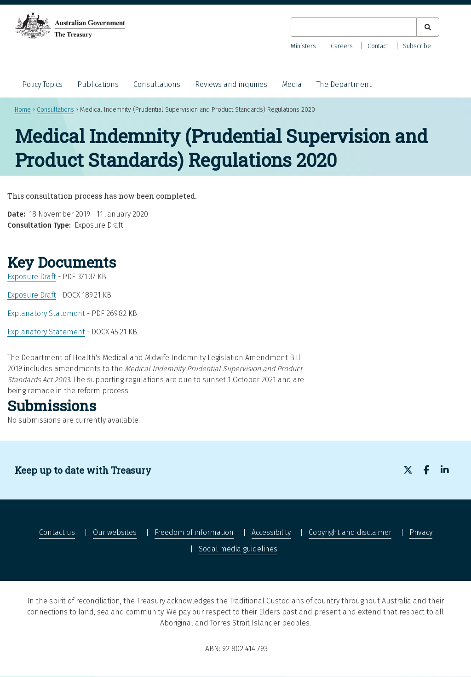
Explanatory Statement (46, 313)
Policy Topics (42, 84)
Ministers (303, 46)
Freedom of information (194, 532)
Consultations (156, 84)
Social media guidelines (238, 549)
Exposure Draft (31, 276)
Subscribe (417, 46)
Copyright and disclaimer (350, 532)
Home (23, 110)
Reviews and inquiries (231, 84)
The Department (344, 84)
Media (292, 84)
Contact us (57, 532)
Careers (342, 46)
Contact (378, 46)
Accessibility (271, 532)
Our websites (115, 532)
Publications (98, 84)
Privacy (420, 532)
